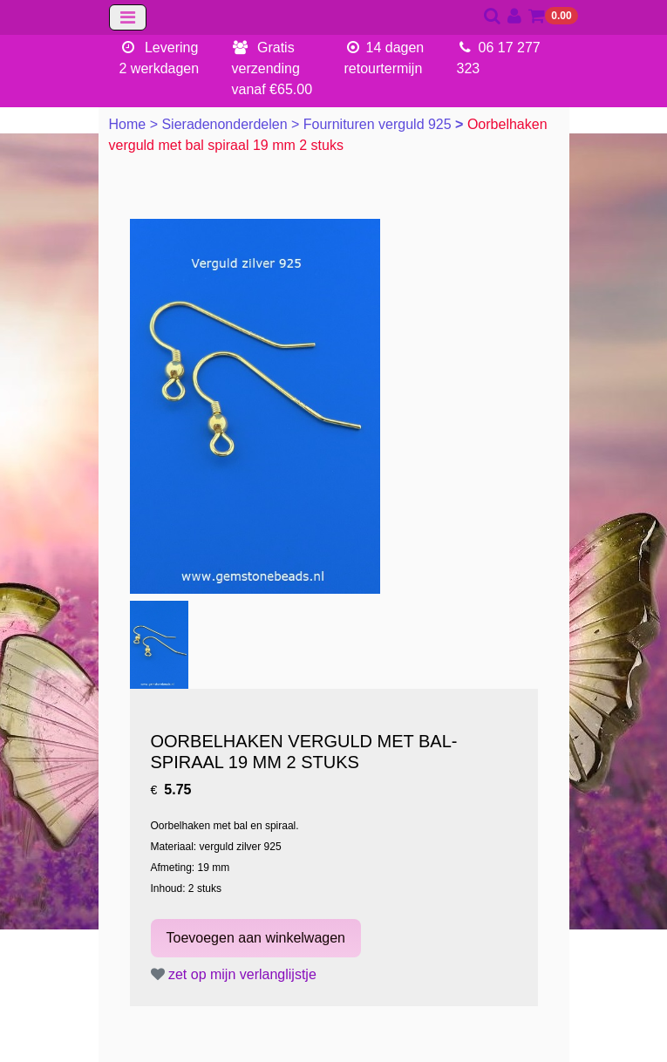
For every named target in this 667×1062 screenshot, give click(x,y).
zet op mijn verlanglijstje (233, 974)
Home (129, 124)
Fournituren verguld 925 (379, 124)
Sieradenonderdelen (226, 124)
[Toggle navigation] (127, 17)
